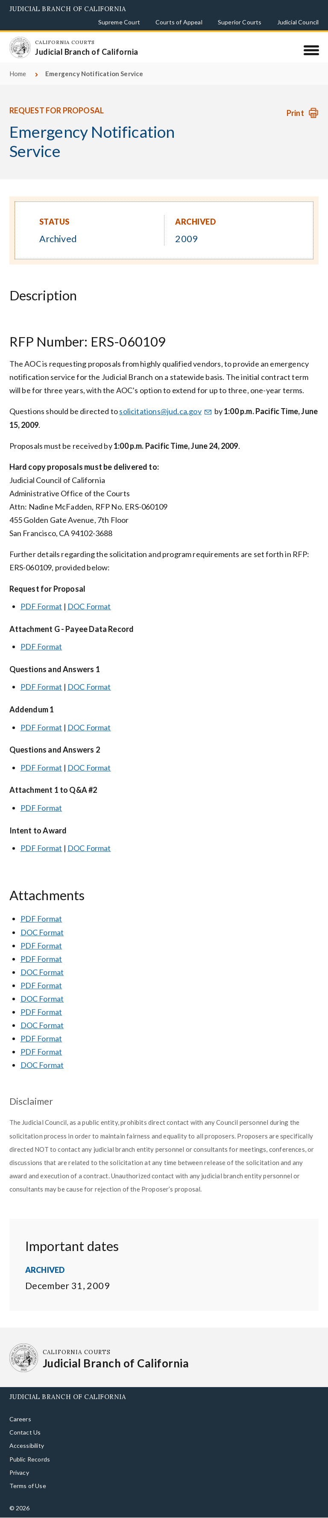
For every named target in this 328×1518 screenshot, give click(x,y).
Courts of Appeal (178, 22)
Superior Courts (240, 22)
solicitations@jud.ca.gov (166, 411)
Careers (20, 1419)
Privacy (19, 1472)
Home (17, 73)
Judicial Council (298, 22)
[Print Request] (303, 113)
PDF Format (41, 606)
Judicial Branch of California (67, 9)
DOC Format (89, 606)
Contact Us (25, 1432)
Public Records (29, 1459)
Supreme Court (119, 22)
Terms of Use (27, 1485)
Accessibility (26, 1445)
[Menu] (311, 50)
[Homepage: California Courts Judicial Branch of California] (20, 47)
